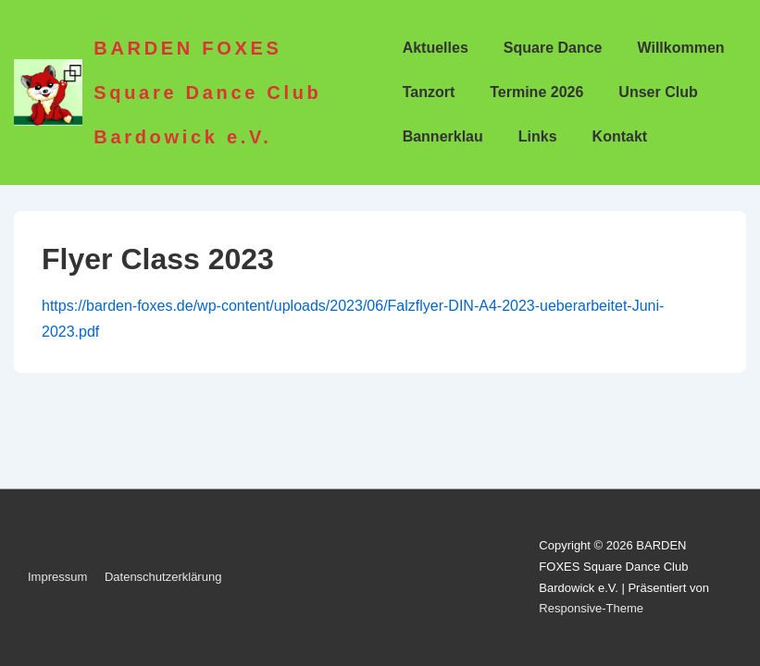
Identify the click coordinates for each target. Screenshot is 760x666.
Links (537, 136)
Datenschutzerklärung (163, 577)
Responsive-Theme (591, 608)
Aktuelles (435, 48)
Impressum (57, 577)
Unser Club (657, 92)
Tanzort (429, 92)
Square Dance (553, 48)
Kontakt (620, 136)
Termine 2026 (536, 92)
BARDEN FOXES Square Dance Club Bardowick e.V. (207, 92)
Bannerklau (443, 136)
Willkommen (681, 48)
